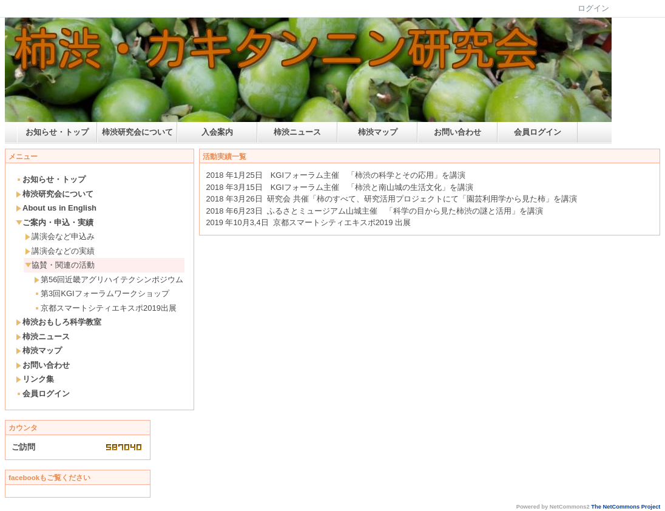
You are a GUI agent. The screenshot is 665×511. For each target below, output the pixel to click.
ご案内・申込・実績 (54, 222)
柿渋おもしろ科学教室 (58, 322)
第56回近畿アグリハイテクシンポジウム (108, 279)
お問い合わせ (457, 132)
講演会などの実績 (60, 251)
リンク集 (35, 379)
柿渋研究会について (137, 132)
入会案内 (217, 132)
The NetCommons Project (625, 507)
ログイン (593, 8)
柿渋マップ (377, 132)
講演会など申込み (60, 236)
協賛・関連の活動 (60, 264)
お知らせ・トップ (57, 132)
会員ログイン (537, 132)
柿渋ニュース (297, 132)
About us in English (56, 207)
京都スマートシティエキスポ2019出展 (105, 308)
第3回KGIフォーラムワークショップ (101, 293)
